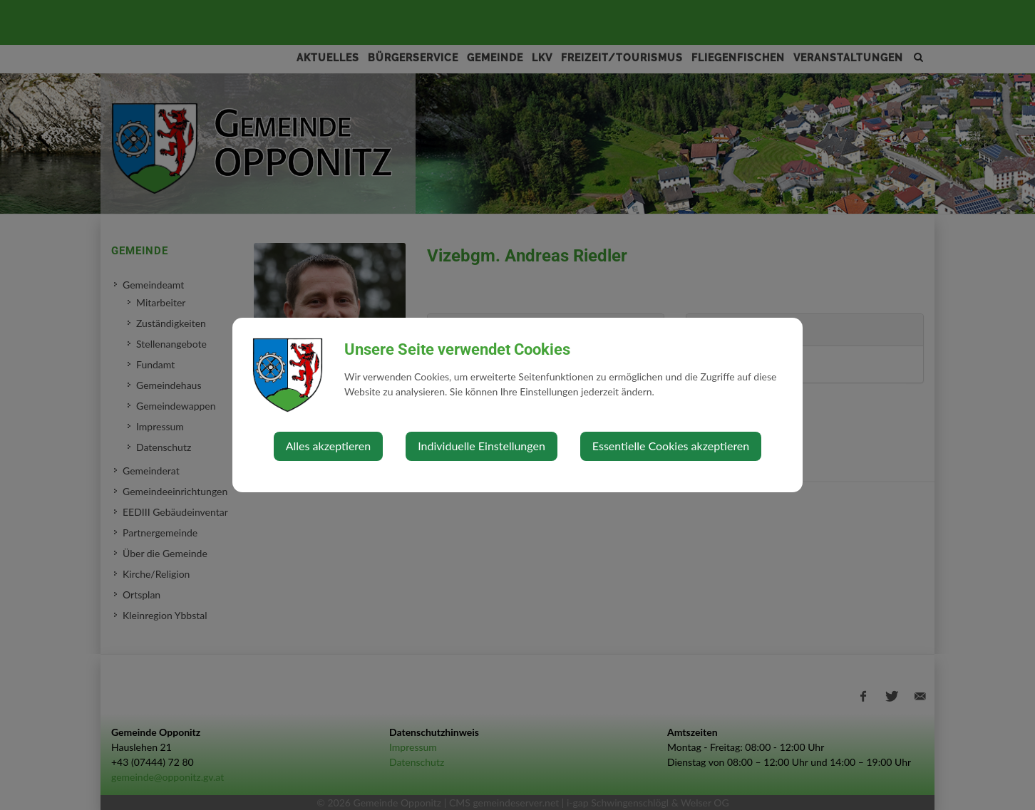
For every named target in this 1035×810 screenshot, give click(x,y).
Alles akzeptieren (328, 445)
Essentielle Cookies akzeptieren (670, 445)
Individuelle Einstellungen (481, 445)
